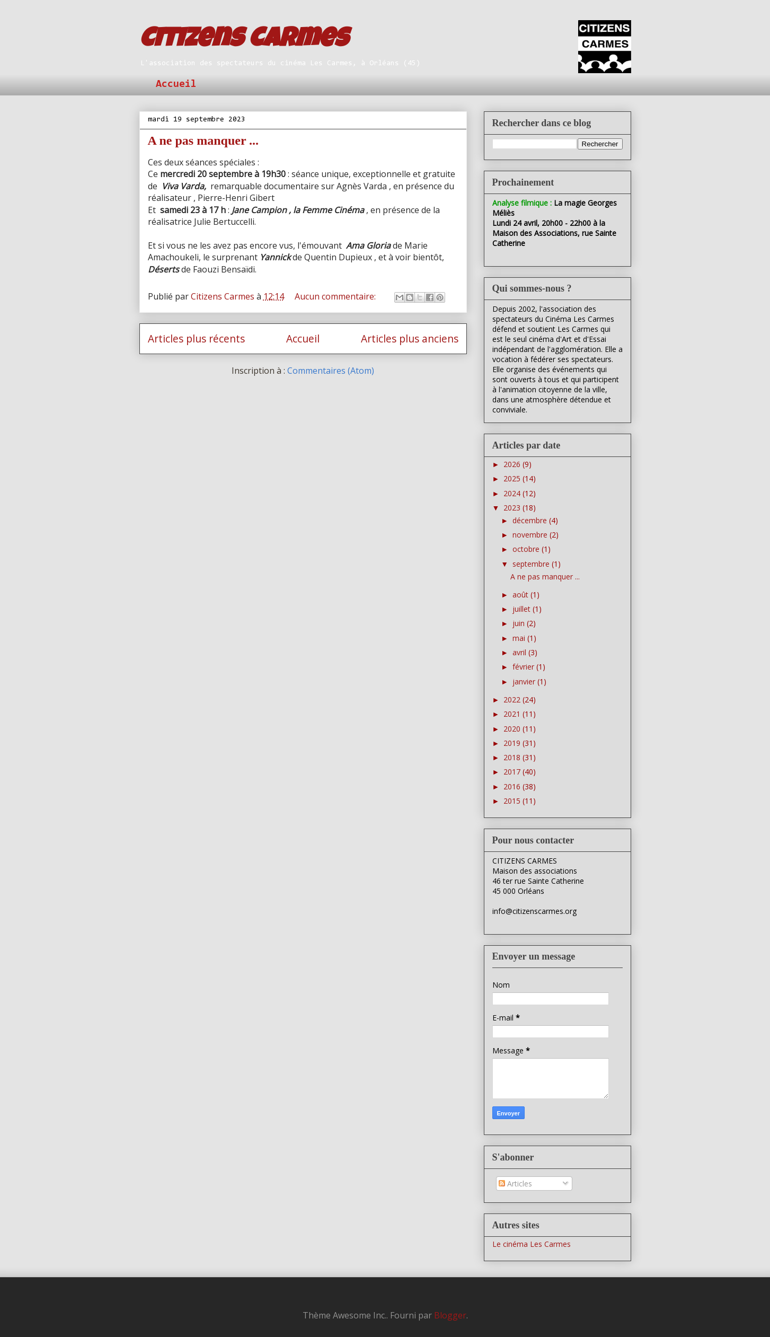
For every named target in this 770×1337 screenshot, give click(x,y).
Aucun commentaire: (336, 296)
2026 (513, 464)
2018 (513, 757)
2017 (513, 772)
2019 (513, 743)
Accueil (176, 84)
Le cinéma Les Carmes (531, 1244)
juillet (522, 609)
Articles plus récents (196, 338)
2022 (513, 699)
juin (519, 623)
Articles (515, 1183)
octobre (527, 549)
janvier (524, 681)
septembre (532, 564)
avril (520, 652)
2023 (513, 508)
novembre (531, 535)
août (521, 595)
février (524, 667)
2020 (513, 729)
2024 (513, 493)
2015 (513, 801)
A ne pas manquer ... (203, 140)
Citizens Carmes (243, 41)
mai (519, 638)
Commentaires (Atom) (330, 370)
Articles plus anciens (409, 338)
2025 (513, 478)
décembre (530, 520)
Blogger (450, 1315)
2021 (513, 714)
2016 (513, 786)
